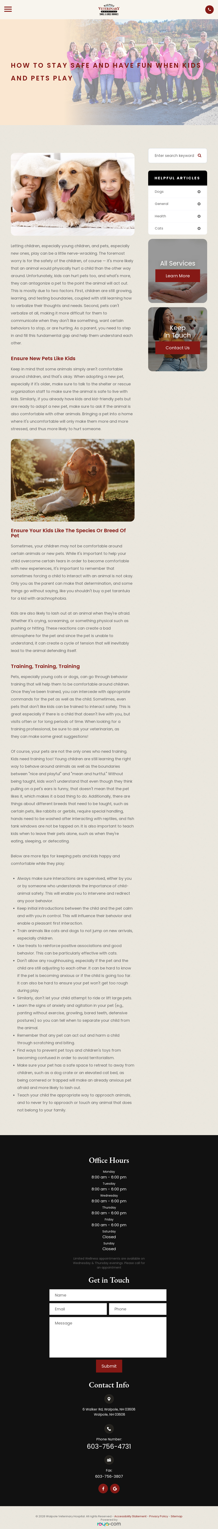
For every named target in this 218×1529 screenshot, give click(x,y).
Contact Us (178, 348)
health (161, 216)
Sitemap (176, 1516)
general (162, 204)
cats (159, 228)
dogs (159, 191)
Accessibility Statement (130, 1516)
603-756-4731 (109, 1446)
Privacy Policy (158, 1516)
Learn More (178, 276)
